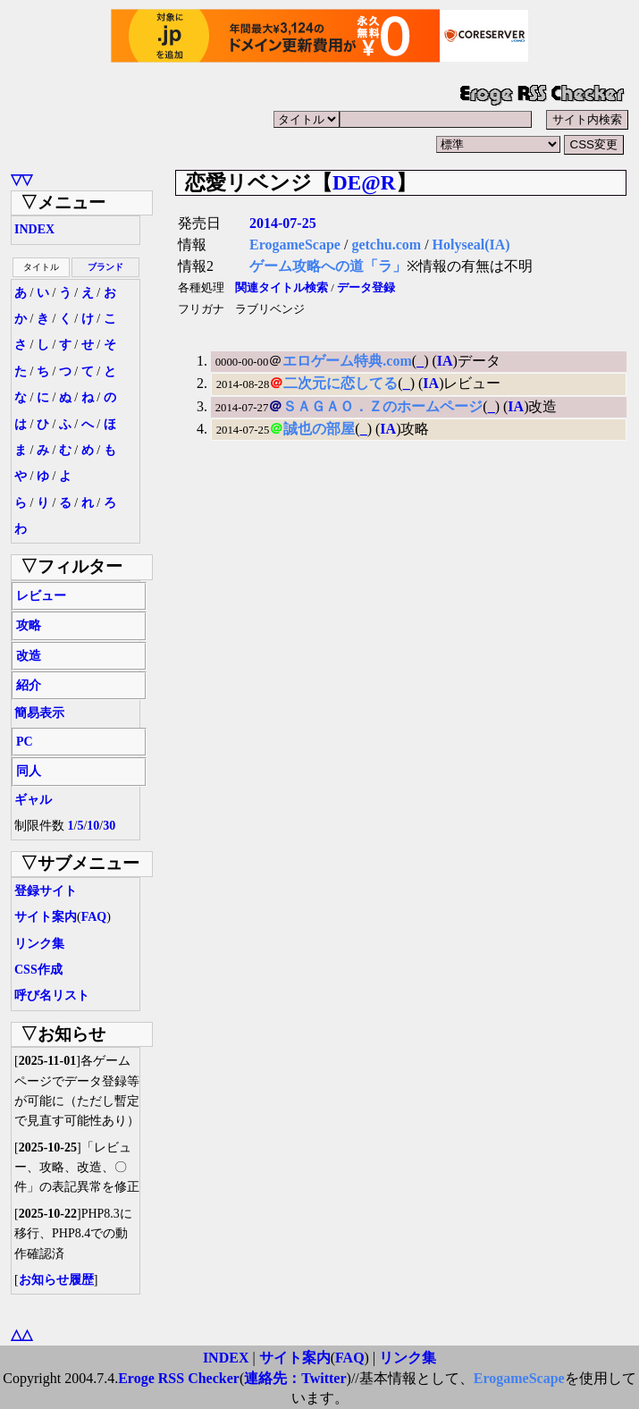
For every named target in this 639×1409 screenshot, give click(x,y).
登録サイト (45, 891)
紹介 (28, 685)
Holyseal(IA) (471, 244)
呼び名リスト (51, 995)
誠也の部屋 (319, 428)
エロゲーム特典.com (346, 360)
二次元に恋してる (340, 383)
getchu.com (386, 244)
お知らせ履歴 (56, 1280)
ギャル (33, 799)
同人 (28, 771)
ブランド (105, 267)
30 (109, 825)
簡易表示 (39, 713)
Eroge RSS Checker (179, 1378)
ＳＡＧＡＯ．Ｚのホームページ (382, 406)
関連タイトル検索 (281, 288)
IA (445, 360)
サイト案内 (45, 917)
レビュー (41, 596)
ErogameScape (295, 244)
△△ (21, 1334)
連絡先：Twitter (295, 1378)
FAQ (94, 917)
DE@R (364, 182)
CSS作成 (38, 969)
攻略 (28, 625)
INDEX (34, 229)
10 (93, 825)
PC (24, 741)
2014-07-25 (282, 223)
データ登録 (366, 288)
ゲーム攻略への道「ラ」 (328, 266)
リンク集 (39, 943)
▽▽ (21, 179)
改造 (28, 655)
